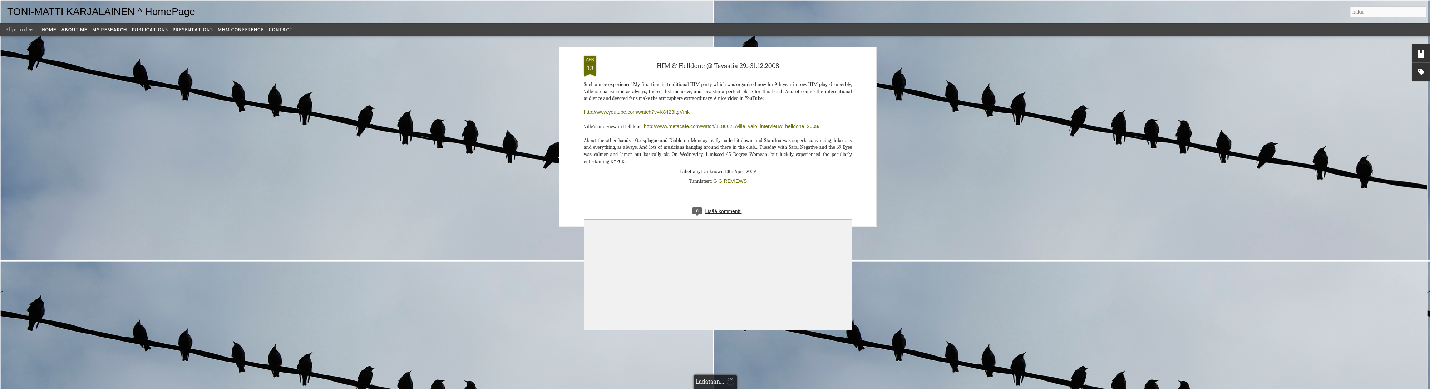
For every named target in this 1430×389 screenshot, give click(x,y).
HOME (48, 29)
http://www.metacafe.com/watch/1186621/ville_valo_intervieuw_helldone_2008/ (731, 126)
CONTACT (280, 29)
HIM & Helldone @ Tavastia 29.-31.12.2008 (718, 66)
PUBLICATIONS (150, 29)
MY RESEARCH (109, 29)
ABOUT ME (74, 29)
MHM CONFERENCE (240, 29)
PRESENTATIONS (193, 29)
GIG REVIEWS (730, 181)
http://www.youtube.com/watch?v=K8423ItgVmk (637, 112)
